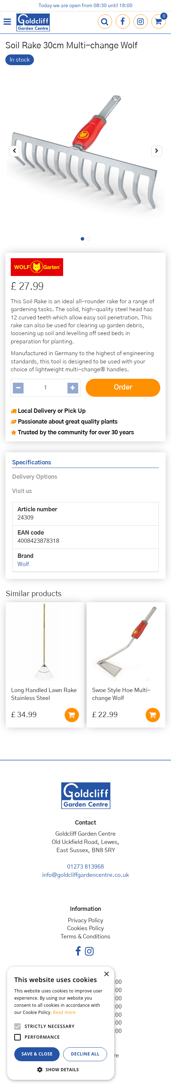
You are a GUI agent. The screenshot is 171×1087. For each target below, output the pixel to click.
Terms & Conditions (85, 936)
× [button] (106, 974)
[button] (60, 1069)
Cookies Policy (85, 928)
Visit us (22, 491)
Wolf (23, 564)
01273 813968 (85, 867)
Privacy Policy (85, 920)
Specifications (31, 462)
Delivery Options (34, 477)
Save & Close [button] (36, 1054)
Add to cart (72, 715)
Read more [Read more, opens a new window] (64, 1012)
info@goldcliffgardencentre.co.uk (85, 875)
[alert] (60, 1023)
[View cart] (158, 21)
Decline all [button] (85, 1054)
